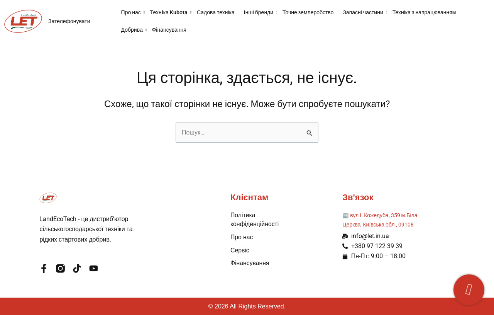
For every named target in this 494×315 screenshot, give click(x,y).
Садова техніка (216, 12)
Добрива (134, 30)
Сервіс (239, 250)
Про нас (133, 12)
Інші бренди (260, 12)
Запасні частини (365, 12)
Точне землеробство (308, 12)
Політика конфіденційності (254, 219)
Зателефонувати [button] (69, 21)
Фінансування (169, 30)
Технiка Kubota (171, 12)
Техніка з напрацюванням (424, 12)
